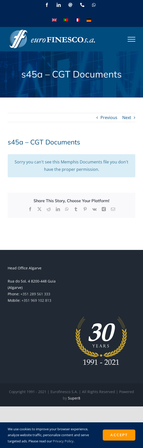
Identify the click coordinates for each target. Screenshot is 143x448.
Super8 (74, 398)
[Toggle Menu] (131, 39)
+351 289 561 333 (35, 293)
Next (126, 117)
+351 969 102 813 (36, 300)
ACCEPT (119, 435)
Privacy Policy (63, 441)
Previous (108, 117)
